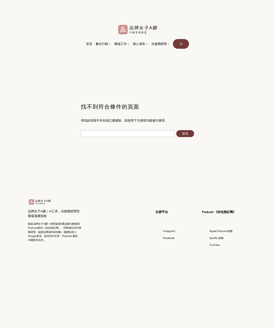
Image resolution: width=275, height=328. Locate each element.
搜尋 (185, 133)
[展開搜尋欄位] (181, 44)
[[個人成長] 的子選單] (147, 44)
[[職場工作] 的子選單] (128, 44)
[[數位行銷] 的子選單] (110, 44)
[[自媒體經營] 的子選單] (168, 44)
